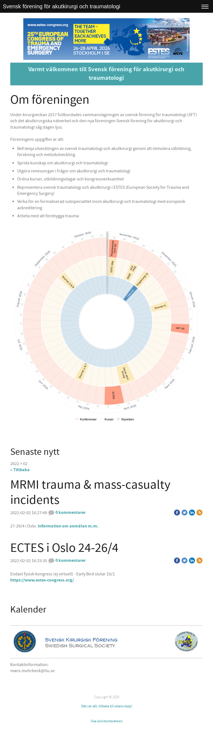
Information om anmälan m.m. (68, 526)
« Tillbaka (20, 470)
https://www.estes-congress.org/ (42, 580)
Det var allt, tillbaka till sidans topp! (106, 706)
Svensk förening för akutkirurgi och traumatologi (61, 6)
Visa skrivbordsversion (107, 721)
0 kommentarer (67, 512)
